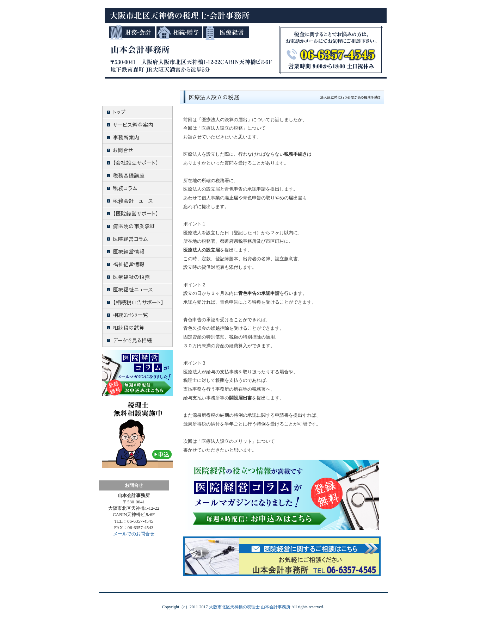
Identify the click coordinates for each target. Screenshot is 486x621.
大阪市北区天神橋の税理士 (234, 606)
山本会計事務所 (275, 606)
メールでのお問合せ (133, 533)
